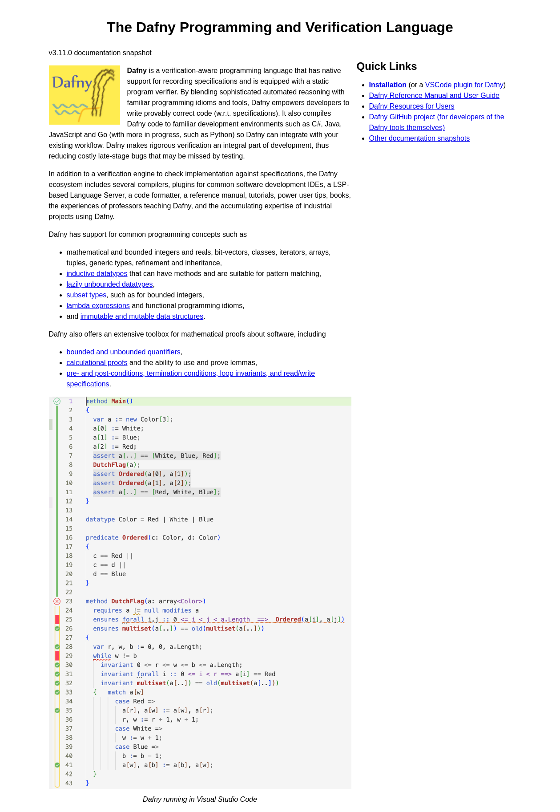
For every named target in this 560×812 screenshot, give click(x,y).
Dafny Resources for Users (412, 106)
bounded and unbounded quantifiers (124, 352)
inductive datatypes (97, 273)
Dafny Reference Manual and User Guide (434, 95)
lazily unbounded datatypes (110, 284)
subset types (87, 295)
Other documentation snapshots (419, 138)
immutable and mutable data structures (142, 316)
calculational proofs (97, 362)
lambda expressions (98, 305)
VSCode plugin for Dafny (464, 85)
